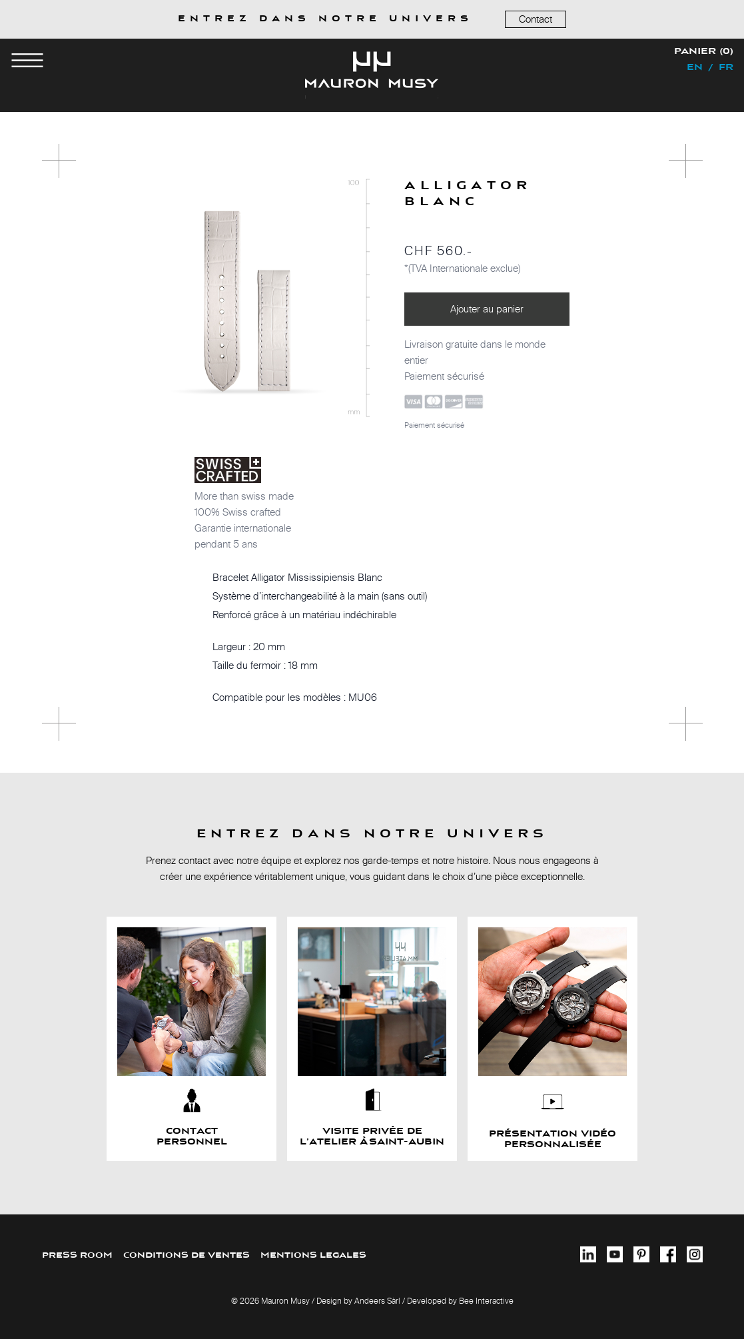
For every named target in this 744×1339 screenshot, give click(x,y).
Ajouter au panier (487, 308)
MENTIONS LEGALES (313, 1255)
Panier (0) (703, 52)
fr (726, 68)
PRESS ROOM (77, 1255)
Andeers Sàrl (377, 1301)
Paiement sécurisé (434, 425)
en (695, 68)
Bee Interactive (486, 1301)
